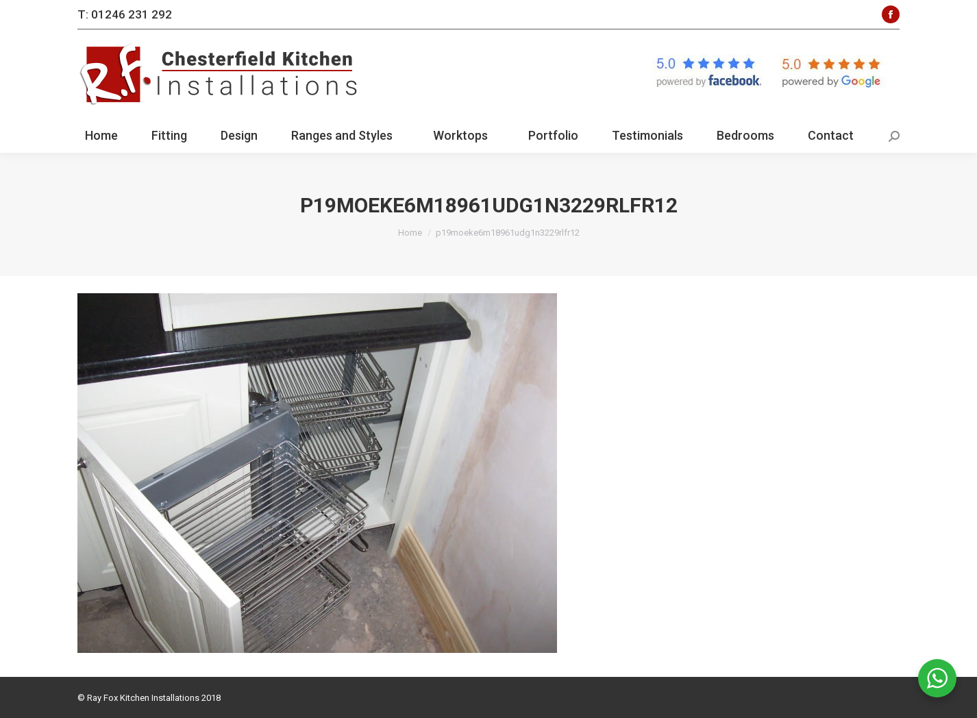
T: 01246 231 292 (124, 14)
